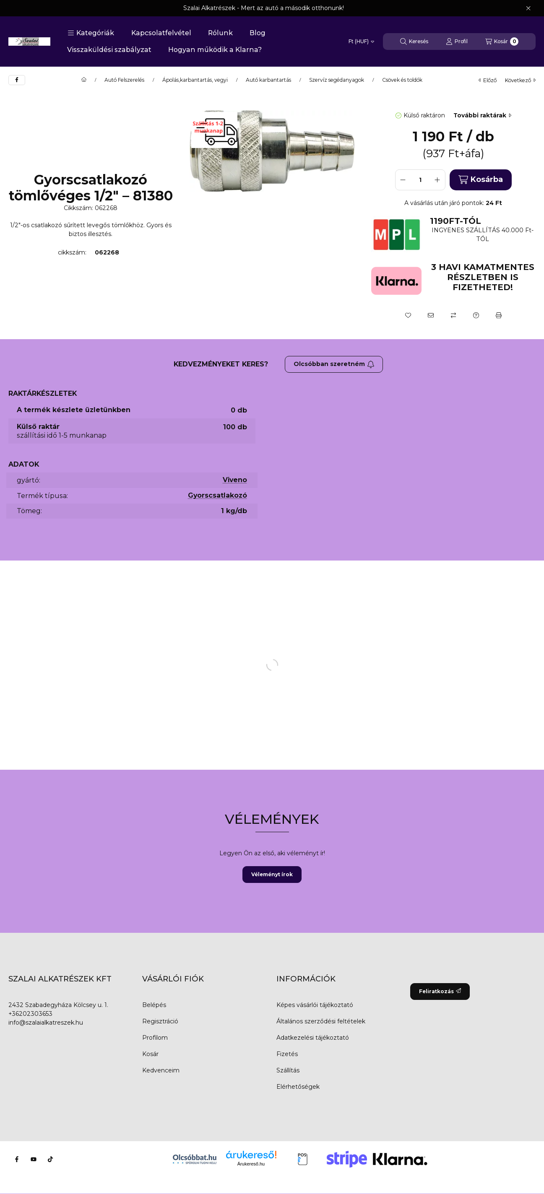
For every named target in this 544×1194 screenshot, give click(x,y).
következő (520, 80)
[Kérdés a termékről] (476, 315)
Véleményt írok (272, 874)
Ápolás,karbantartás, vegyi (195, 80)
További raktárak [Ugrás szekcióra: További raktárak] (482, 115)
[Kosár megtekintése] (502, 41)
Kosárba (480, 179)
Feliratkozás (440, 991)
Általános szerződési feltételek (320, 1021)
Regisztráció (160, 1021)
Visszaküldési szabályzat (109, 50)
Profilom (155, 1037)
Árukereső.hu (251, 1163)
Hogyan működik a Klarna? (215, 50)
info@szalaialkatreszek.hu (45, 1022)
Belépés (154, 1005)
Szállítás (287, 1070)
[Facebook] (16, 1159)
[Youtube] (33, 1159)
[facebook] (16, 80)
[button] (91, 33)
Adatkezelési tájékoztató (312, 1037)
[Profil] (456, 41)
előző (488, 80)
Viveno (235, 480)
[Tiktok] (50, 1159)
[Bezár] (528, 8)
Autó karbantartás (268, 80)
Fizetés (287, 1054)
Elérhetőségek (298, 1086)
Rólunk (220, 33)
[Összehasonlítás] (453, 315)
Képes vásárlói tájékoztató (314, 1005)
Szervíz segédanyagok (336, 80)
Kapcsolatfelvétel (161, 33)
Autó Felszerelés (124, 80)
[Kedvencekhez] (408, 315)
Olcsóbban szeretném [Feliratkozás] (334, 364)
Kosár (150, 1054)
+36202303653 (30, 1013)
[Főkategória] (83, 80)
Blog (257, 33)
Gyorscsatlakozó (217, 495)
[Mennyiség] (420, 180)
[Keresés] (414, 41)
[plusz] (437, 180)
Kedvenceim (161, 1070)
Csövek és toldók (402, 80)
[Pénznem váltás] (361, 41)
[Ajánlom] (431, 315)
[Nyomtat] (499, 315)
